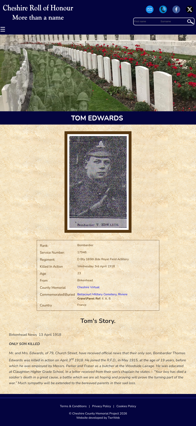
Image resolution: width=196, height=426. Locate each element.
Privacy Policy (101, 406)
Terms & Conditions (73, 406)
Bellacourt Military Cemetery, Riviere (102, 294)
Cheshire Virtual (88, 287)
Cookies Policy (126, 406)
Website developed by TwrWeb (98, 418)
